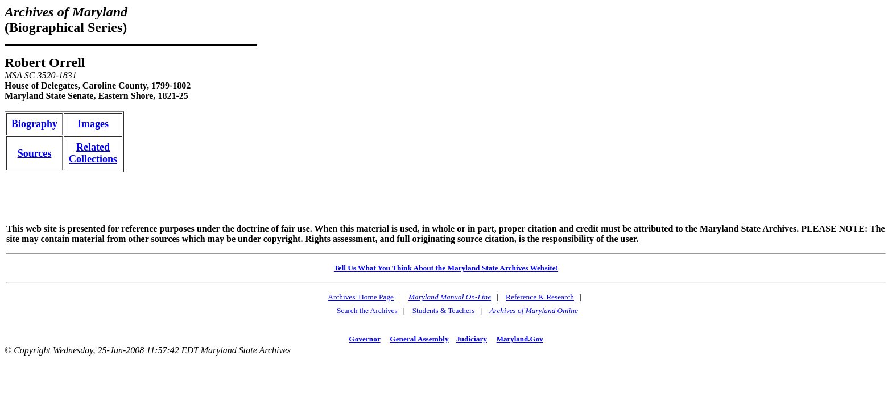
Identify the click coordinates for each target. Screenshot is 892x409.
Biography (34, 124)
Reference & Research (540, 297)
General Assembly (419, 339)
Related (93, 147)
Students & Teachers (443, 310)
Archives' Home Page (361, 297)
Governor (364, 339)
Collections (93, 159)
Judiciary (471, 339)
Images (93, 124)
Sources (35, 153)
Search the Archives (367, 310)
